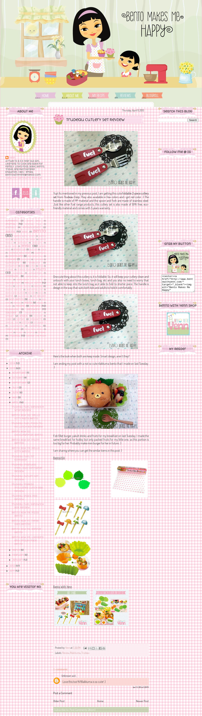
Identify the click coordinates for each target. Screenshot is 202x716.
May (15, 397)
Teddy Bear (12, 329)
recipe (20, 306)
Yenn (12, 157)
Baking (10, 231)
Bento (39, 231)
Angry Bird (34, 221)
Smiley (10, 316)
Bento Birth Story (24, 236)
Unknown (66, 675)
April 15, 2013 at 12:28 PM (141, 687)
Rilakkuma (12, 309)
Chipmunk (40, 253)
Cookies (11, 259)
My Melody (39, 296)
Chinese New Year (19, 253)
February (18, 554)
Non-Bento (16, 299)
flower (9, 269)
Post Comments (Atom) (82, 709)
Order (152, 95)
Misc (40, 293)
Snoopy (38, 316)
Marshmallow (34, 289)
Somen (21, 319)
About (72, 95)
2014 (13, 363)
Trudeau (14, 335)
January (18, 559)
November (19, 372)
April (15, 402)
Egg (23, 266)
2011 (12, 570)
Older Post (59, 701)
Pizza (40, 303)
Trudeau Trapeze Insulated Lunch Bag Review (27, 487)
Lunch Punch (23, 286)
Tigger (9, 332)
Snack (24, 315)
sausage (11, 312)
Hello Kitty (33, 282)
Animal (11, 224)
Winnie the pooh (36, 335)
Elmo (32, 266)
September (19, 382)
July (15, 387)
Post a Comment (62, 693)
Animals (11, 227)
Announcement (32, 227)
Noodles (33, 299)
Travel (42, 332)
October (18, 377)
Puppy (8, 306)
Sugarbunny (16, 326)
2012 (13, 565)
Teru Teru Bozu (33, 329)
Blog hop (11, 246)
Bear (25, 231)
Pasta (28, 302)
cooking (25, 259)
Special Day (12, 322)
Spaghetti (36, 319)
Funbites (18, 273)
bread (26, 245)
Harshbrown (13, 283)
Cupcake (38, 259)
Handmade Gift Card (29, 279)
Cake (43, 249)
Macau (38, 286)
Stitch (26, 322)
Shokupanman (33, 312)
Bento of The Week (24, 239)
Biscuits (37, 243)
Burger (33, 249)
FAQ (124, 95)
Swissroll (35, 326)
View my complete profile (24, 177)
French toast (24, 269)
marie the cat (14, 289)
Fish (41, 266)
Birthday (22, 243)
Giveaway (12, 276)
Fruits (41, 269)
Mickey (31, 293)
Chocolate (15, 256)
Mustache (23, 296)
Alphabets (12, 220)
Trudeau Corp (72, 197)
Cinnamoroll (35, 256)
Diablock (34, 262)
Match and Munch (15, 293)
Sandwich (32, 309)
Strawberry (40, 322)
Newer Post (142, 701)
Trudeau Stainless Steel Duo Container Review (27, 468)
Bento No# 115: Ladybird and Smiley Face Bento (28, 540)
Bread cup (20, 249)
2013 (13, 368)
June (15, 392)
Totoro (30, 332)
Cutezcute (12, 262)
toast (19, 332)
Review (35, 306)
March (16, 550)
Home (45, 95)
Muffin (9, 296)
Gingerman (35, 273)
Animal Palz (33, 224)
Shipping (98, 95)
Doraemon (12, 266)
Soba (9, 319)
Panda (17, 303)
